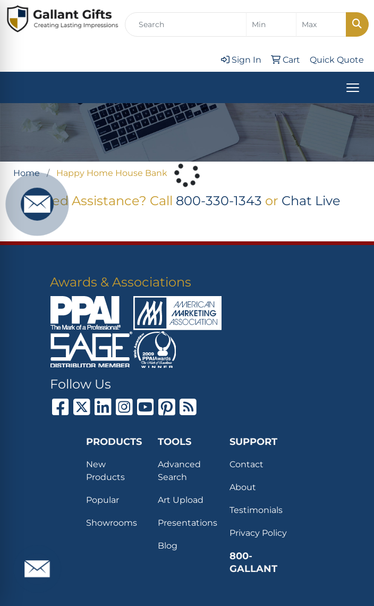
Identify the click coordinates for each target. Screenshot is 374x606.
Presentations (187, 523)
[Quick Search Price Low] (271, 24)
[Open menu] (352, 87)
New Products (105, 470)
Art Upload (180, 500)
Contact (247, 464)
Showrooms (111, 523)
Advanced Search (179, 470)
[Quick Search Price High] (321, 24)
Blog (167, 546)
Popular (102, 500)
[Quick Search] (185, 24)
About (243, 487)
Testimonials (256, 510)
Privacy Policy (258, 533)
